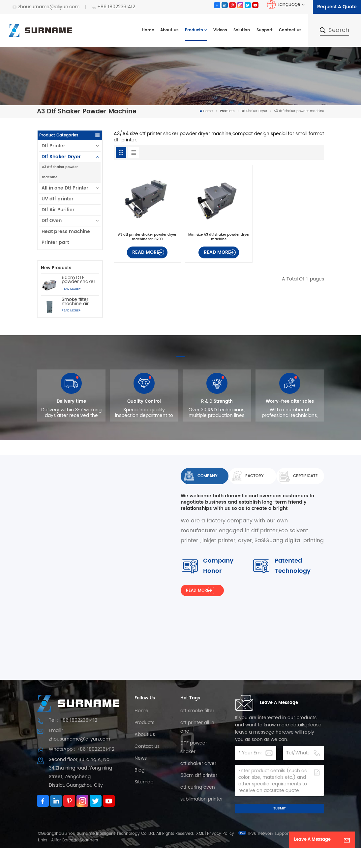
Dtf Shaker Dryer (254, 111)
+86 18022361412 (113, 7)
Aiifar (56, 840)
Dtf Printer (53, 146)
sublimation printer (201, 799)
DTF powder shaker (193, 747)
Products (194, 30)
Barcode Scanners (80, 840)
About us (169, 30)
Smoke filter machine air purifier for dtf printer (77, 302)
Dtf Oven (52, 220)
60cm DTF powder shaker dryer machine (78, 280)
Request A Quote (337, 7)
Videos (220, 30)
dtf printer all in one (197, 727)
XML (200, 834)
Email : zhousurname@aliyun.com (79, 735)
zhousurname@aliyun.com (45, 7)
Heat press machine (66, 231)
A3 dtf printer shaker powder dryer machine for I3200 (147, 237)
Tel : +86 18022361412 (73, 720)
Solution (241, 30)
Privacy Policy (220, 834)
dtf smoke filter (197, 711)
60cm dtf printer (198, 775)
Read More (71, 288)
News (141, 758)
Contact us (290, 30)
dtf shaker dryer (198, 763)
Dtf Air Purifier (58, 210)
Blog (139, 770)
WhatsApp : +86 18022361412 (81, 749)
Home (148, 30)
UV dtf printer (58, 199)
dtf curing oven (197, 787)
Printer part (55, 242)
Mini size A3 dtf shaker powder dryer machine (219, 237)
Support (264, 30)
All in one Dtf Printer (65, 188)
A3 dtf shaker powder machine (60, 172)
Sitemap (144, 782)
